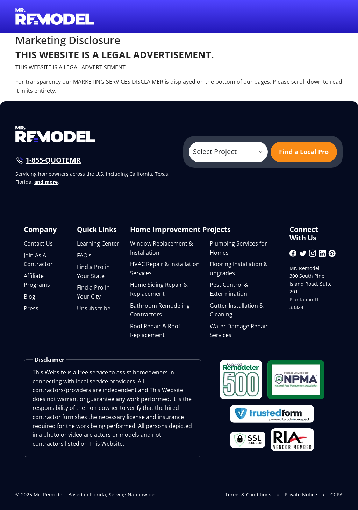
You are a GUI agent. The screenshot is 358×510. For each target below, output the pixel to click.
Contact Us (38, 243)
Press (31, 308)
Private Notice (301, 494)
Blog (29, 296)
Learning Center (98, 243)
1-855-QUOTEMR (53, 160)
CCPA (336, 494)
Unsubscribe (93, 308)
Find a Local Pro (304, 152)
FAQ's (84, 255)
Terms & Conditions (248, 494)
